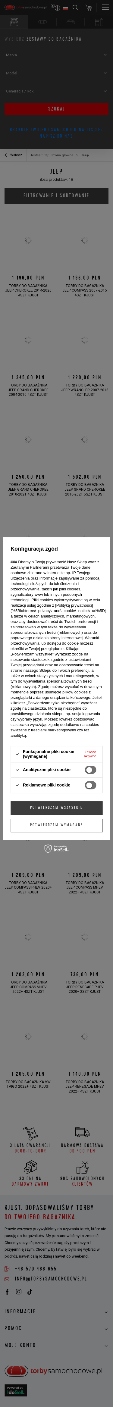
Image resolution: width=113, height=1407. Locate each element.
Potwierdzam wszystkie (56, 808)
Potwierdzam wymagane (56, 825)
